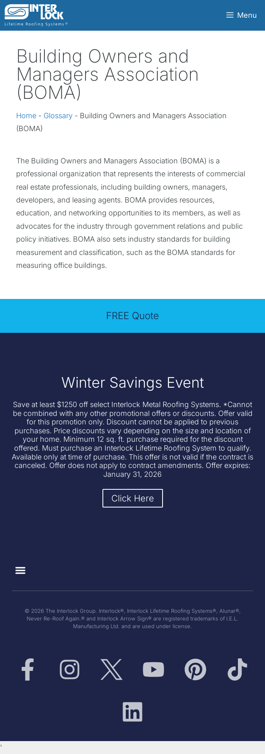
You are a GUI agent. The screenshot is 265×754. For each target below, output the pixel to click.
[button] (20, 570)
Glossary (58, 115)
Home (26, 115)
